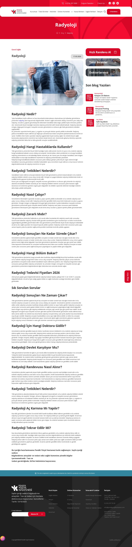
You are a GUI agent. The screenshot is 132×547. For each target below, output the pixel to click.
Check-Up (101, 3)
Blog (62, 33)
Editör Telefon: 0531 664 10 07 (112, 516)
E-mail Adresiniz (17, 510)
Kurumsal (33, 12)
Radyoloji (70, 33)
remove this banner (90, 473)
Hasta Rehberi (79, 12)
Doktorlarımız (98, 72)
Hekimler (53, 12)
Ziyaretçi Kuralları (91, 504)
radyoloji (21, 120)
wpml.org (52, 473)
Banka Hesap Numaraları (93, 495)
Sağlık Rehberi (91, 12)
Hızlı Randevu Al (100, 52)
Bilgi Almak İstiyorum (73, 504)
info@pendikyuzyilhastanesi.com (114, 507)
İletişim (99, 12)
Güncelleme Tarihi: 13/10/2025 (110, 512)
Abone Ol (34, 514)
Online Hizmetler (65, 12)
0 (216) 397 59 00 (109, 503)
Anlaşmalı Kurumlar (73, 508)
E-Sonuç (69, 500)
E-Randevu (113, 11)
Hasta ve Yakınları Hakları (93, 508)
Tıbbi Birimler (43, 12)
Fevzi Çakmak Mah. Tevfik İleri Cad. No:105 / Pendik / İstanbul (112, 497)
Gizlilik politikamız (114, 540)
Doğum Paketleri (87, 3)
